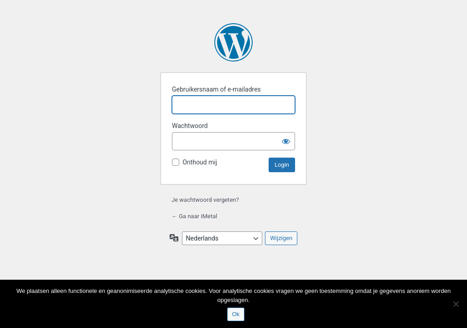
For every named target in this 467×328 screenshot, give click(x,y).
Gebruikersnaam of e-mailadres (216, 89)
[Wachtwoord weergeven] (286, 141)
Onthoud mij (199, 162)
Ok (236, 314)
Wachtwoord (190, 125)
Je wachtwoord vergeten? (205, 199)
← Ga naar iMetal (194, 216)
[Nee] (455, 303)
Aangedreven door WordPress (233, 42)
